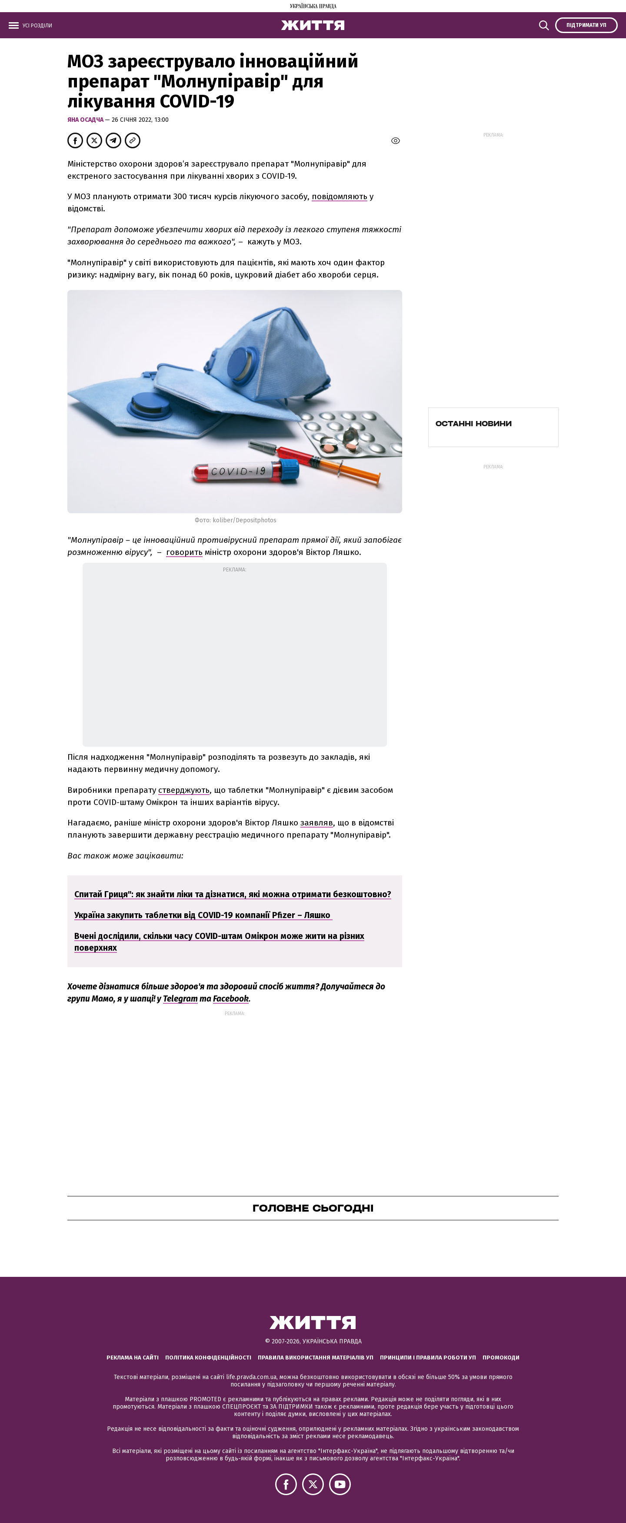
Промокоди (501, 1357)
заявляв (316, 823)
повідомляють (339, 196)
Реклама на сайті (133, 1357)
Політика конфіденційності (208, 1357)
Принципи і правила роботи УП (428, 1357)
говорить (184, 552)
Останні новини (474, 423)
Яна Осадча (86, 120)
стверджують (184, 790)
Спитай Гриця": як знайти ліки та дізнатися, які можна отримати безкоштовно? (232, 894)
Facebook (231, 999)
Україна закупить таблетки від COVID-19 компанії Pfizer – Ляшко (203, 915)
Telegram (180, 999)
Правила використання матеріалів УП (315, 1357)
